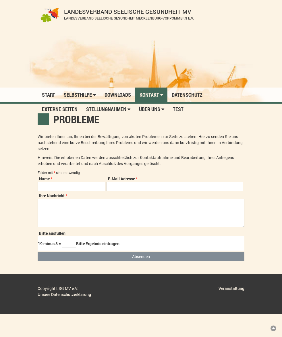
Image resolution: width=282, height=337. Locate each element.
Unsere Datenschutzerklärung (64, 294)
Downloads (118, 94)
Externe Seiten (60, 109)
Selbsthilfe (80, 94)
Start (48, 94)
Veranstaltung (231, 288)
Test (178, 109)
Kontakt (151, 94)
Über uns (151, 109)
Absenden (141, 256)
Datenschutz (187, 94)
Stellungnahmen (108, 109)
